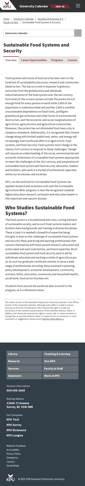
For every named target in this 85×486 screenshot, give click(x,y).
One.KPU (49, 361)
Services (13, 368)
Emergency (12, 457)
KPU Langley (15, 435)
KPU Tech (13, 419)
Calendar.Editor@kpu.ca (53, 319)
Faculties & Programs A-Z (50, 18)
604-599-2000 (16, 390)
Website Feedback (16, 445)
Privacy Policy (14, 453)
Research (14, 361)
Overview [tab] (11, 60)
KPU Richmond (16, 430)
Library (12, 354)
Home (6, 18)
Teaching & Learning (57, 354)
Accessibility (13, 449)
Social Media (13, 465)
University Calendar (23, 18)
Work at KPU (52, 376)
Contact (11, 461)
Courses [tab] (72, 60)
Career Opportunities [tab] (34, 60)
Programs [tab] (57, 60)
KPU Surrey (14, 425)
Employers (15, 376)
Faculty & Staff (53, 368)
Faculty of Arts (10, 22)
